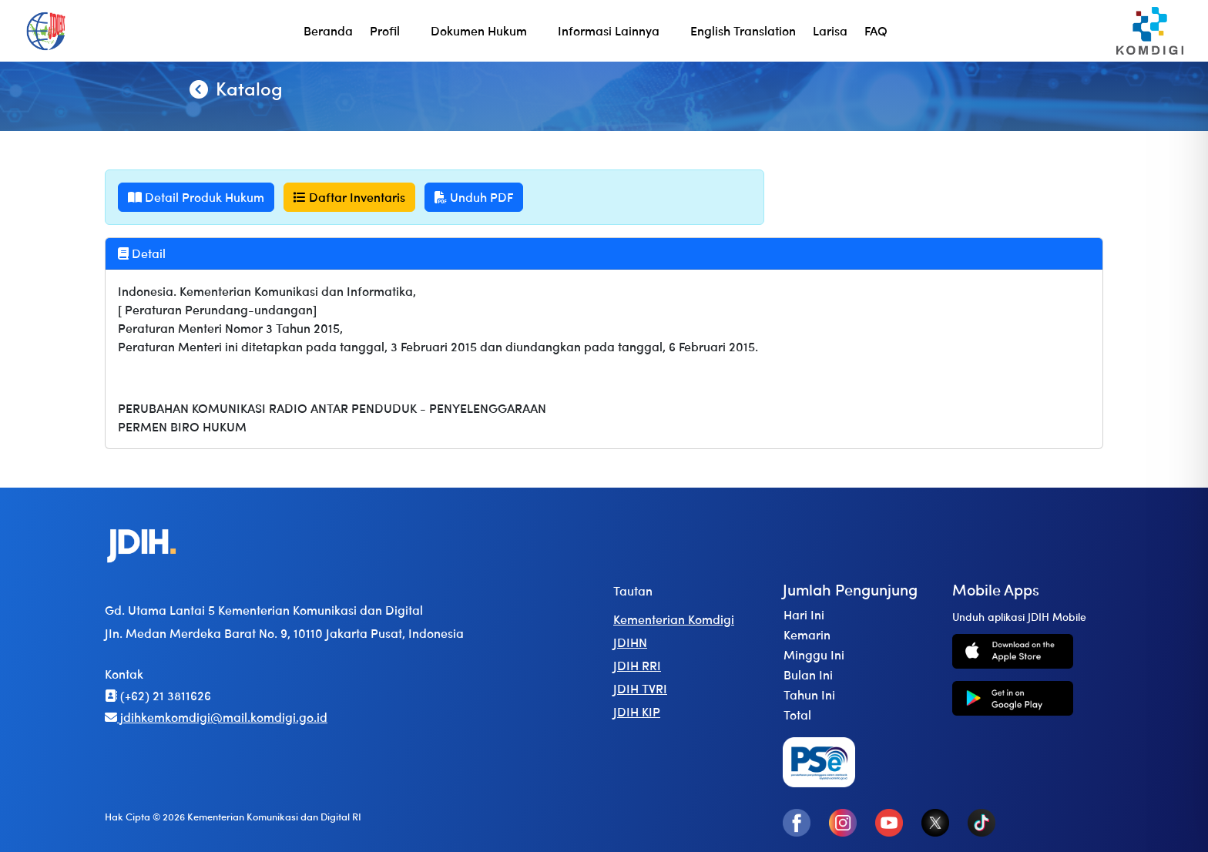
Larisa (830, 30)
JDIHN (630, 642)
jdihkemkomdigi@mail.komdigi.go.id (216, 717)
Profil (385, 30)
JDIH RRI (637, 665)
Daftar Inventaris (349, 197)
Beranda (328, 30)
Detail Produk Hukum (196, 197)
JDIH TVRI (640, 688)
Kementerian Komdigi (673, 619)
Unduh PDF (474, 197)
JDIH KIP (636, 711)
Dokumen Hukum (479, 30)
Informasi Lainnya (608, 30)
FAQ (876, 30)
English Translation (743, 30)
